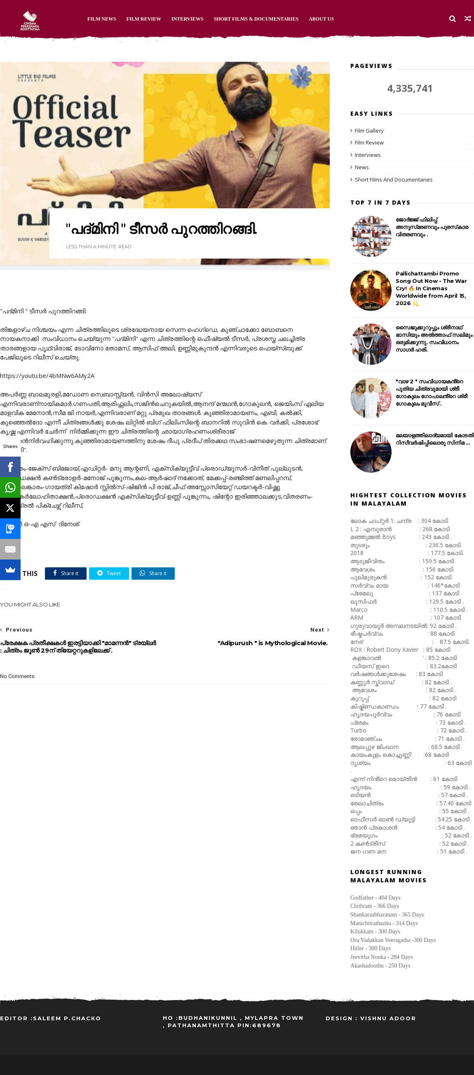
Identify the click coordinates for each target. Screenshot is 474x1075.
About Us (321, 19)
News (362, 167)
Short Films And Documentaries (394, 179)
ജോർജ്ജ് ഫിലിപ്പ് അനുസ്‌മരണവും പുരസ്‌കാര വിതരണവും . (432, 227)
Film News (101, 19)
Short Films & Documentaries (256, 19)
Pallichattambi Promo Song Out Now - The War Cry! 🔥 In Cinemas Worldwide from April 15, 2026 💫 (431, 288)
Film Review (144, 19)
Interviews (187, 19)
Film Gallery (369, 130)
